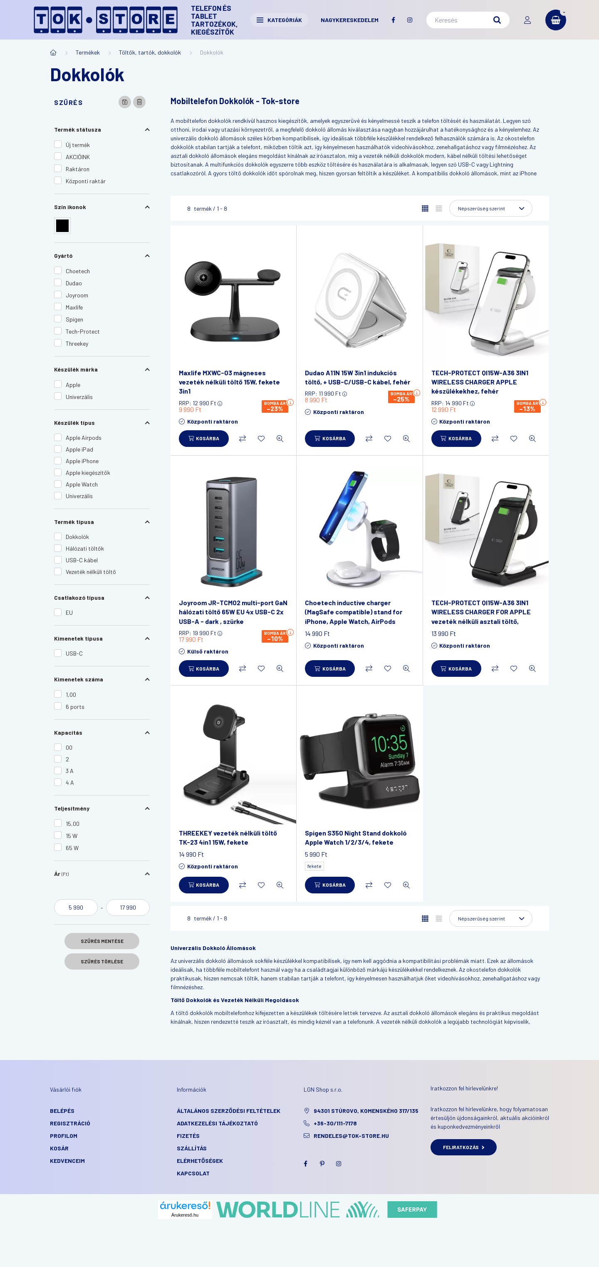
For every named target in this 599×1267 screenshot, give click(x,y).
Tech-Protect (83, 331)
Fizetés (188, 1135)
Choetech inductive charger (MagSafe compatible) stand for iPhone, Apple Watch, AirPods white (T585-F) (353, 616)
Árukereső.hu (184, 1214)
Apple (73, 384)
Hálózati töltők (85, 548)
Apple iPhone (82, 460)
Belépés (62, 1110)
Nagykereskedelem (350, 19)
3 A (70, 770)
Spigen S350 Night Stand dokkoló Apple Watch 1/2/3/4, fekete (356, 837)
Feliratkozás (463, 1147)
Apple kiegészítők (88, 472)
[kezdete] (76, 907)
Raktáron (77, 168)
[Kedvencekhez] (261, 438)
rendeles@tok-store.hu (351, 1135)
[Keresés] (468, 20)
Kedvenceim (67, 1160)
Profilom (63, 1135)
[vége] (128, 907)
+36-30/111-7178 (335, 1123)
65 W (72, 847)
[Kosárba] (204, 438)
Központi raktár (86, 181)
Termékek (88, 52)
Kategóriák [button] (279, 19)
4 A (70, 782)
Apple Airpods (83, 437)
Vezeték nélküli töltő (91, 571)
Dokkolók (77, 536)
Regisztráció (70, 1123)
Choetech (78, 270)
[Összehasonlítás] (242, 438)
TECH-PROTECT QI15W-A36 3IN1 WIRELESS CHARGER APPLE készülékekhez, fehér (479, 382)
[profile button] (527, 20)
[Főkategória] (53, 52)
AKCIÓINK (78, 156)
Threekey (77, 343)
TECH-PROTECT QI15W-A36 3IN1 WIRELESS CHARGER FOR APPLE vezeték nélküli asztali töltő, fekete (481, 616)
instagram (409, 20)
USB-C (74, 653)
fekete (314, 866)
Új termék (78, 144)
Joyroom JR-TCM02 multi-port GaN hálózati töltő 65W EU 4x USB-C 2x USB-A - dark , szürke (233, 612)
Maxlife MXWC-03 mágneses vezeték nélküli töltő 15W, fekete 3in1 (229, 382)
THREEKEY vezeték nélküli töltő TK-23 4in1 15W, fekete (228, 837)
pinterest (322, 1163)
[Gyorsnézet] (280, 438)
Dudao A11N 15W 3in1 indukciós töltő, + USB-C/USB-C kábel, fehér (357, 377)
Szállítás (192, 1148)
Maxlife (74, 307)
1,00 (71, 694)
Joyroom (77, 295)
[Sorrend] (490, 208)
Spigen (74, 319)
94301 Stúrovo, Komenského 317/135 (366, 1110)
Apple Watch (82, 484)
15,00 (72, 823)
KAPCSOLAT (193, 1173)
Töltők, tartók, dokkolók (150, 52)
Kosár (59, 1148)
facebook (393, 20)
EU (69, 612)
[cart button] (555, 20)
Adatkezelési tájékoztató (217, 1123)
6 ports (75, 706)
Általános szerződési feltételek (228, 1110)
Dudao (74, 283)
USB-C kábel (82, 560)
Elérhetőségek (200, 1160)
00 (69, 747)
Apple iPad (79, 449)
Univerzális (79, 396)
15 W (71, 835)
